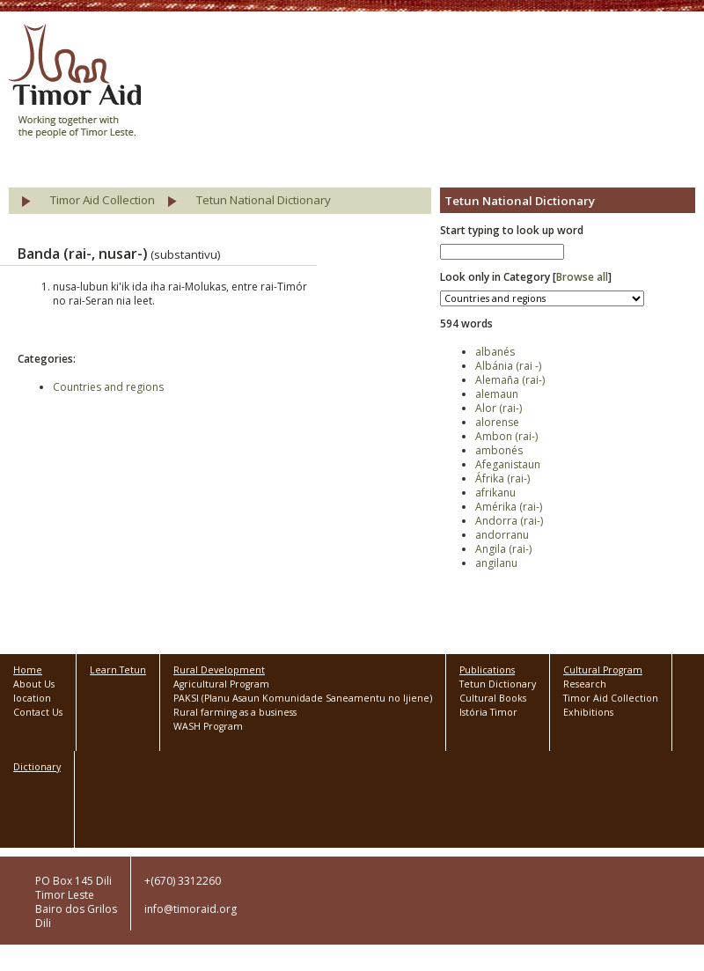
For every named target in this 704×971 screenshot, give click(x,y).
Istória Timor (488, 712)
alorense (497, 422)
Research (584, 684)
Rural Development (219, 670)
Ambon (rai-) (506, 436)
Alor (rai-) (498, 408)
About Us (34, 684)
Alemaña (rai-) (510, 379)
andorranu (502, 534)
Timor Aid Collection (102, 200)
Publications (487, 670)
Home (27, 670)
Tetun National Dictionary (263, 200)
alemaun (496, 393)
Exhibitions (588, 712)
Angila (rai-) (503, 548)
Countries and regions (108, 386)
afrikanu (495, 492)
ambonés (499, 450)
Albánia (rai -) (508, 365)
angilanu (496, 562)
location (32, 698)
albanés (495, 351)
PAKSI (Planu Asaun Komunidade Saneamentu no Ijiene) (302, 698)
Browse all (582, 276)
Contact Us (37, 712)
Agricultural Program (221, 684)
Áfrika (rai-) (502, 478)
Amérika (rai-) (508, 506)
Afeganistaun (507, 464)
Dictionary (37, 767)
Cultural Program (602, 670)
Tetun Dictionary (497, 684)
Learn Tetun (118, 670)
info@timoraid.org (190, 908)
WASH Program (208, 726)
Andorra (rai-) (509, 520)
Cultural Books (492, 698)
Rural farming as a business (235, 712)
